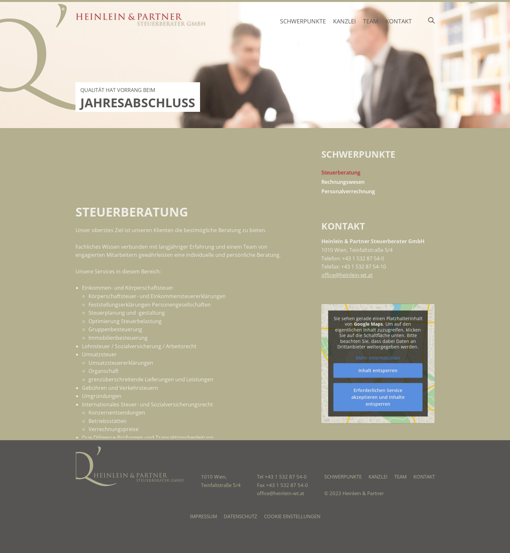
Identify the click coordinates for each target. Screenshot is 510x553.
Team (370, 21)
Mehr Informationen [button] (378, 425)
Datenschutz (240, 516)
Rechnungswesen (343, 192)
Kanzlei (344, 21)
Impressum (203, 516)
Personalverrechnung (348, 201)
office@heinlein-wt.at (347, 307)
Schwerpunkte (303, 21)
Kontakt (398, 21)
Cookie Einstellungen (292, 516)
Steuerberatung (340, 183)
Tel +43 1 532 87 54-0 (282, 476)
